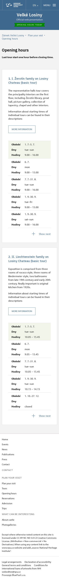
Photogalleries (9, 525)
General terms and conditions (16, 565)
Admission (7, 503)
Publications (8, 454)
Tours (4, 488)
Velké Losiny (29, 15)
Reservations (8, 498)
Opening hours (9, 493)
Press (4, 459)
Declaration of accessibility (38, 562)
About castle (8, 520)
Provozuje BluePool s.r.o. (14, 575)
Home (5, 439)
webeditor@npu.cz (11, 572)
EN (35, 5)
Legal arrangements (12, 562)
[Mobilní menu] (50, 5)
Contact (6, 464)
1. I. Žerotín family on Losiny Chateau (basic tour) (29, 81)
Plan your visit (9, 483)
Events (5, 444)
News (4, 449)
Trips (4, 508)
